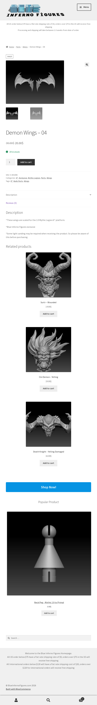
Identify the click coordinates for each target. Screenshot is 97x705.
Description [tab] (11, 194)
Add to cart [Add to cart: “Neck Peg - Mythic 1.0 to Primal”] (49, 613)
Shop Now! (48, 487)
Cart (75, 698)
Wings (25, 47)
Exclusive (23, 178)
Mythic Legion (34, 178)
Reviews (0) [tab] (11, 203)
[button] (87, 64)
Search (48, 700)
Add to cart (26, 162)
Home (11, 47)
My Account (16, 700)
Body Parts (18, 181)
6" (17, 178)
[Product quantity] (10, 162)
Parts (18, 47)
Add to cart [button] (48, 313)
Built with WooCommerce (18, 689)
